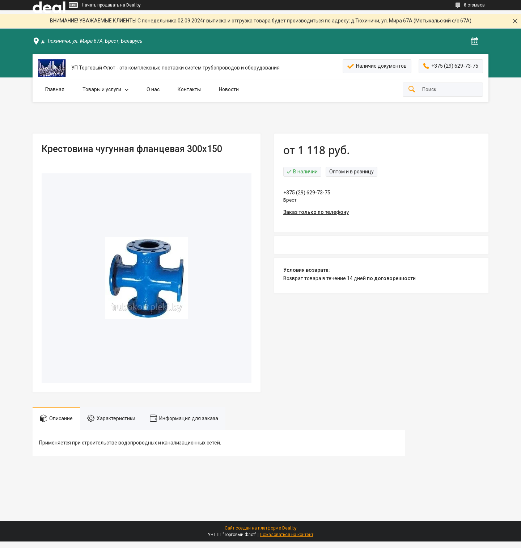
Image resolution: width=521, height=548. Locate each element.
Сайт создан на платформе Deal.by (261, 528)
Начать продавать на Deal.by (111, 5)
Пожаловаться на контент (286, 534)
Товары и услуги (101, 89)
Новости (229, 89)
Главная (54, 89)
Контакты (189, 89)
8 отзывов (474, 5)
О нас (153, 89)
